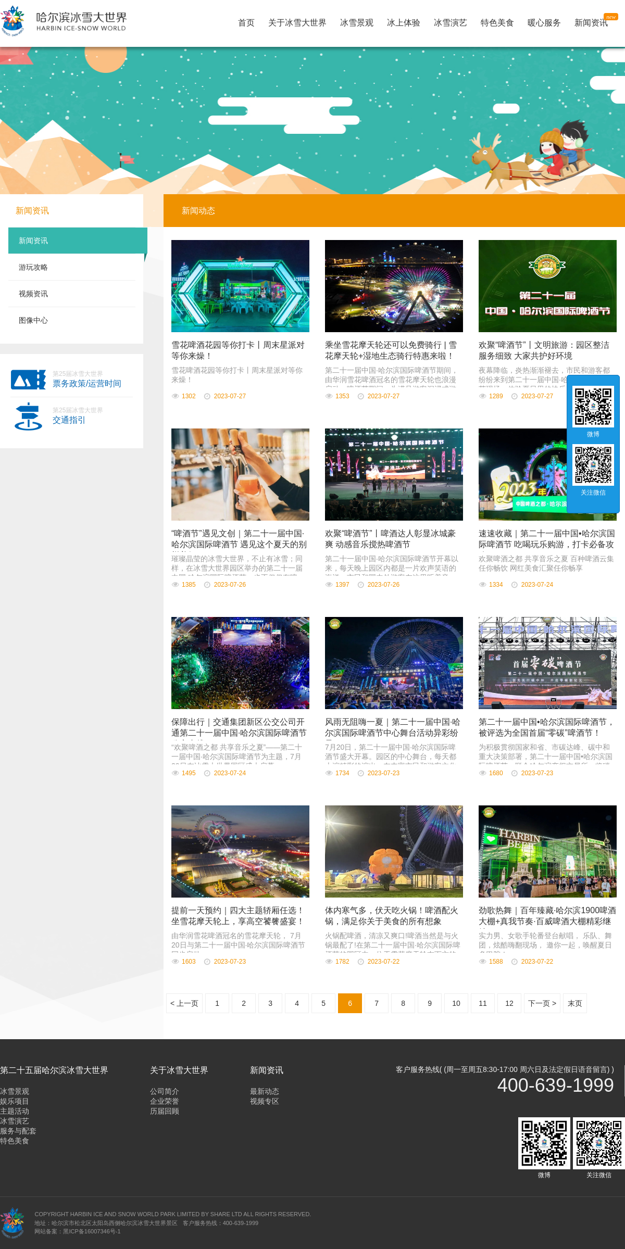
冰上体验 (403, 22)
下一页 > (542, 1003)
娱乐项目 (14, 1101)
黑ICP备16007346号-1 (91, 1231)
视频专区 (264, 1101)
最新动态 (264, 1091)
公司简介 (164, 1091)
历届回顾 (164, 1111)
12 (509, 1003)
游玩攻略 (33, 267)
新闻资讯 (593, 21)
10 (456, 1003)
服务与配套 (18, 1131)
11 (483, 1003)
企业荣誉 (164, 1101)
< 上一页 (184, 1003)
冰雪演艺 (450, 22)
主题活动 (14, 1111)
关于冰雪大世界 (297, 22)
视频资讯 (33, 293)
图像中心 (33, 320)
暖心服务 (544, 22)
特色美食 (497, 22)
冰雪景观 (356, 22)
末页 (575, 1003)
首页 (246, 22)
